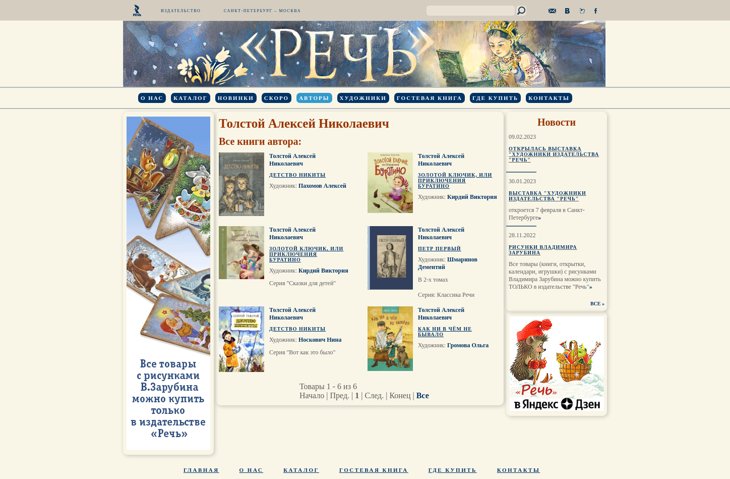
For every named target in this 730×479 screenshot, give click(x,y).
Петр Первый (439, 248)
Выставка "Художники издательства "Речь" (547, 195)
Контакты (549, 98)
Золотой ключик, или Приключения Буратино (455, 180)
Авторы (314, 98)
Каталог (190, 98)
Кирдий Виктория (472, 196)
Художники (363, 98)
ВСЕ (595, 303)
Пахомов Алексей (322, 185)
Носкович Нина (319, 339)
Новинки (236, 98)
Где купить (495, 98)
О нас (152, 98)
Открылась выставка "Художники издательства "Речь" (554, 154)
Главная (201, 470)
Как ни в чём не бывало (445, 331)
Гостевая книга (429, 98)
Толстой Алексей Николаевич (292, 159)
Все (422, 395)
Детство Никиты (297, 175)
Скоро (276, 98)
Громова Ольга (468, 345)
